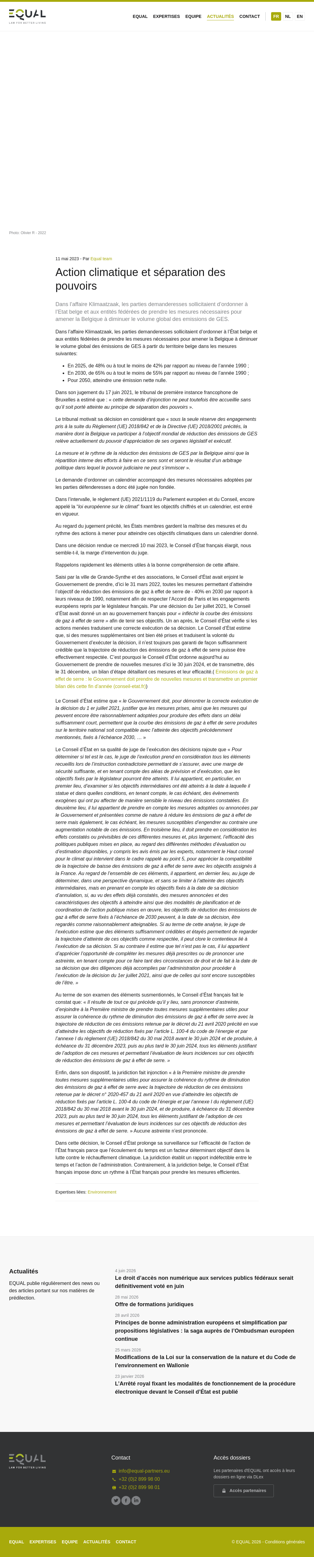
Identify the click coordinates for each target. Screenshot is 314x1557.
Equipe (193, 16)
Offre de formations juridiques (154, 1304)
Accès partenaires (243, 1491)
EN (300, 16)
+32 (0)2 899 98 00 (135, 1479)
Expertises (166, 16)
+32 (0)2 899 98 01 (135, 1487)
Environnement (102, 1192)
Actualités (220, 16)
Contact (249, 16)
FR (276, 16)
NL (288, 16)
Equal (140, 16)
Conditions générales (285, 1541)
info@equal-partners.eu (140, 1471)
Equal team (101, 258)
